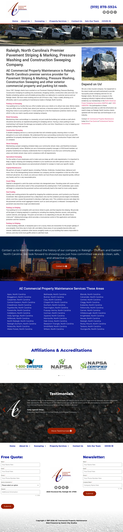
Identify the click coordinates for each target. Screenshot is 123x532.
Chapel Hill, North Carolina (55, 302)
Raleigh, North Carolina (90, 321)
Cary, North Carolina (53, 300)
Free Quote (93, 121)
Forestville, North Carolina (18, 310)
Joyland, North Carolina (54, 316)
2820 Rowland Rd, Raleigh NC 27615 (61, 492)
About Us (26, 21)
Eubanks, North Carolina (91, 305)
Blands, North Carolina (90, 294)
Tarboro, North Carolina (90, 326)
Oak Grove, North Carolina (55, 321)
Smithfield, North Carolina (55, 326)
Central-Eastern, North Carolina (21, 302)
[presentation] (13, 500)
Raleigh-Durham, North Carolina (21, 324)
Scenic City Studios (69, 523)
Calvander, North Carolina (91, 297)
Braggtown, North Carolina (19, 297)
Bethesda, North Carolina (55, 294)
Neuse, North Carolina (90, 318)
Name (3, 461)
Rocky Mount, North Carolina (93, 324)
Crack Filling (10, 181)
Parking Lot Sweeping (14, 104)
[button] (8, 364)
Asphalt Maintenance (13, 168)
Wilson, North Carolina (54, 329)
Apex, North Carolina (16, 294)
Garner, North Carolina (90, 310)
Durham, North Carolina (54, 305)
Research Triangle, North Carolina (59, 324)
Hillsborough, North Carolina (93, 313)
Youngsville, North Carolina (92, 329)
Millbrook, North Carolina (18, 318)
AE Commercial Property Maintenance (100, 119)
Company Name (87, 482)
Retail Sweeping (12, 117)
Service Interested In (7, 482)
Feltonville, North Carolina (91, 308)
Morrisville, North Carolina (55, 318)
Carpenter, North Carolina (18, 300)
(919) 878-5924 (103, 7)
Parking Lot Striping (13, 208)
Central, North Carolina (90, 300)
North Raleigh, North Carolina (20, 321)
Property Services (59, 21)
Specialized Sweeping (14, 157)
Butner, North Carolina (54, 297)
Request (3, 489)
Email (3, 468)
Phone (3, 475)
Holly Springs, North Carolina (20, 316)
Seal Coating (10, 192)
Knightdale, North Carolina (92, 316)
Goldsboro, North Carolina (18, 313)
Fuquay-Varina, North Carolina (57, 310)
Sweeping (41, 21)
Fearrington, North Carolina (56, 308)
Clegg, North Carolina (89, 302)
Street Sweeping (12, 144)
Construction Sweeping (14, 130)
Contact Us (76, 21)
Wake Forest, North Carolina (19, 329)
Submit (7, 506)
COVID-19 (106, 21)
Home (15, 21)
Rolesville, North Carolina (18, 326)
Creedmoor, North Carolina (19, 305)
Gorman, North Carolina (54, 313)
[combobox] (20, 485)
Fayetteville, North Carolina (19, 308)
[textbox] (18, 485)
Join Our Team (92, 21)
